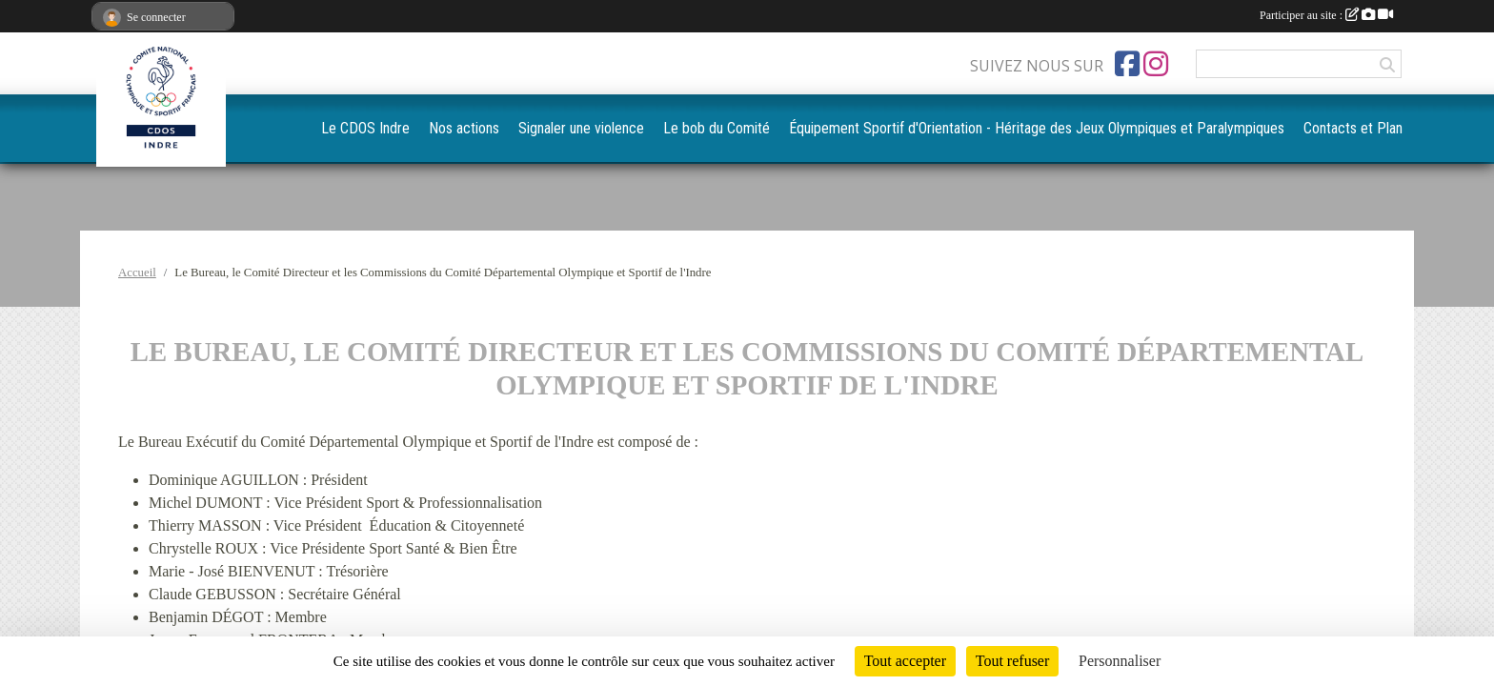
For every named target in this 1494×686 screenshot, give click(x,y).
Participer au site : (1326, 15)
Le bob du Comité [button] (826, 128)
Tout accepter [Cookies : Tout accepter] (905, 661)
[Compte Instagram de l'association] (1155, 64)
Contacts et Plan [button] (1357, 128)
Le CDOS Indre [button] (503, 128)
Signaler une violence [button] (700, 128)
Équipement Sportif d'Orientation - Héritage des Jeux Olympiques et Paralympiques (1094, 128)
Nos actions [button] (592, 128)
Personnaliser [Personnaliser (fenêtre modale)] (1120, 661)
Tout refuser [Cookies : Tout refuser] (1013, 661)
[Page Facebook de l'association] (1127, 64)
